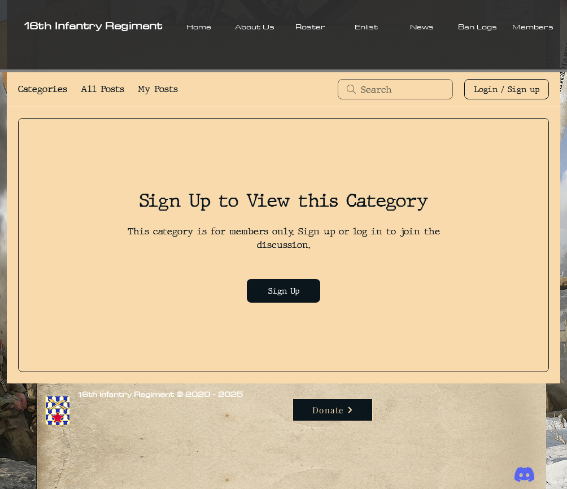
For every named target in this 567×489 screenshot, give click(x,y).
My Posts (158, 89)
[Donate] (333, 410)
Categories (42, 89)
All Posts (102, 89)
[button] (254, 26)
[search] (395, 89)
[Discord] (524, 475)
